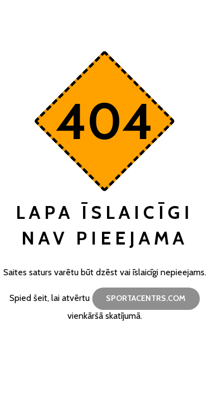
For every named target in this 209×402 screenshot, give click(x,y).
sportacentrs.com (146, 298)
